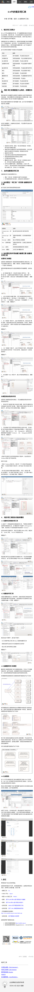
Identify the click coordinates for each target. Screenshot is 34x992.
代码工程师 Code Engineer (9, 969)
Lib (20, 2)
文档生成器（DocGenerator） (9, 967)
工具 (31, 2)
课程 (25, 2)
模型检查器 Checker (7, 972)
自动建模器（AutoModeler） (9, 977)
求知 (8, 2)
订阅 (31, 7)
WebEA (3, 974)
